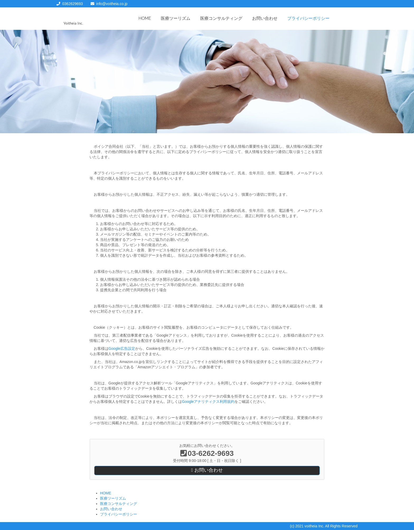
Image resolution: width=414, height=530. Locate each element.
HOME (145, 18)
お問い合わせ (264, 18)
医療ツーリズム (175, 18)
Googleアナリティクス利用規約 (208, 401)
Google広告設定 (122, 348)
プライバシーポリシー (308, 18)
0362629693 (72, 4)
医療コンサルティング (221, 18)
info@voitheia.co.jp (112, 4)
